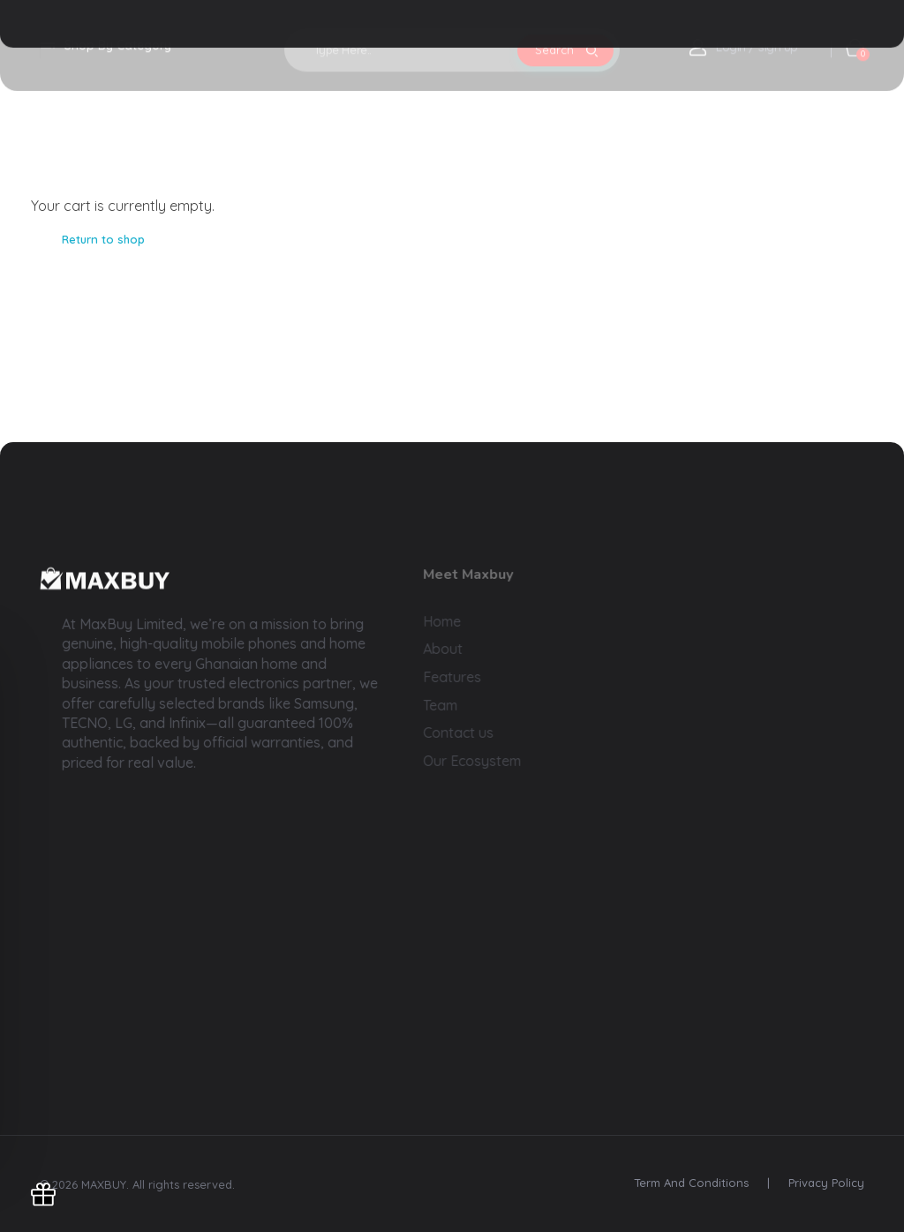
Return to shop (103, 239)
